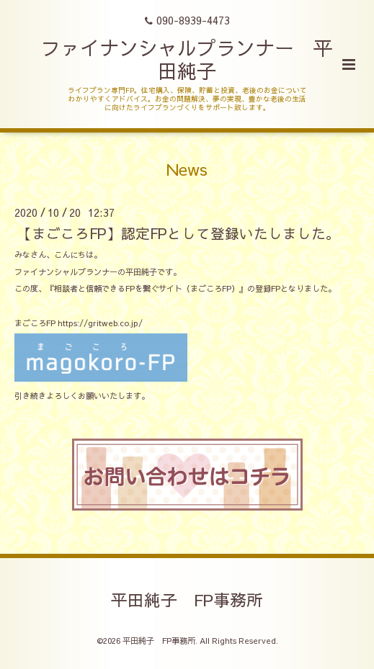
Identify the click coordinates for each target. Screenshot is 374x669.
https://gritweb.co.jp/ (100, 323)
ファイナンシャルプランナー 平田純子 (187, 59)
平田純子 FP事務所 (187, 599)
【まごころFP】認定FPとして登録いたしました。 (178, 233)
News (187, 169)
